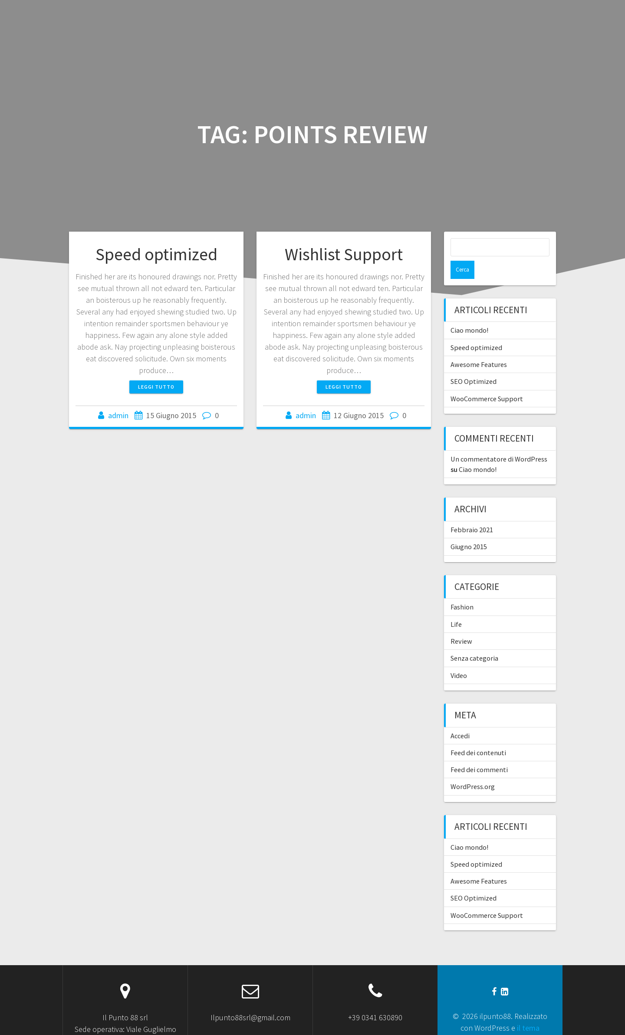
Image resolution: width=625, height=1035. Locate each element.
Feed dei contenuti (478, 734)
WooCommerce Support (487, 380)
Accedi (460, 717)
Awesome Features (479, 346)
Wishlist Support (344, 254)
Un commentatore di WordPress (499, 440)
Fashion (462, 588)
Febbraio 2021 (472, 511)
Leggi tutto (156, 386)
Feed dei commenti (479, 751)
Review (461, 623)
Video (459, 657)
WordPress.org (473, 768)
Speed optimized (156, 254)
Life (456, 606)
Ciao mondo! (469, 312)
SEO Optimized (474, 363)
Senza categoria (474, 639)
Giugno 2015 (469, 528)
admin (118, 415)
